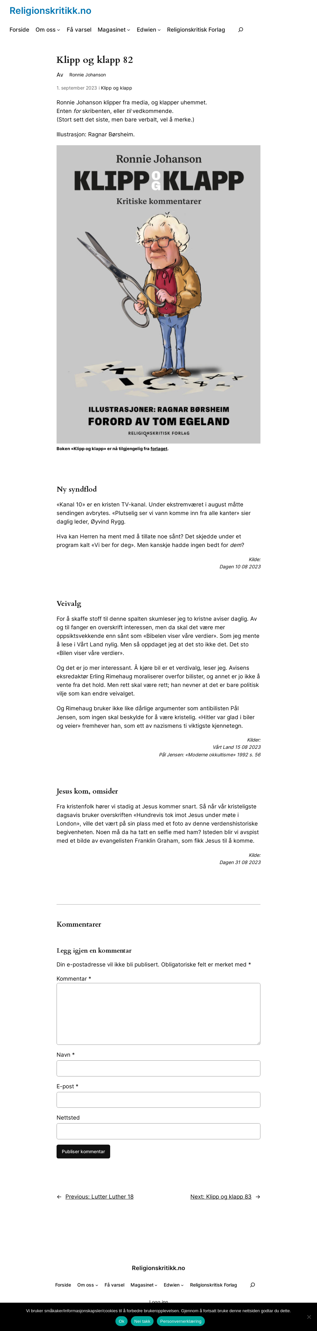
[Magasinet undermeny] (128, 29)
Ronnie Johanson (87, 74)
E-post (68, 1086)
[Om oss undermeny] (58, 29)
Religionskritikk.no (50, 10)
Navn (66, 1054)
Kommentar (74, 978)
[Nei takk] (308, 1317)
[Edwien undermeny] (159, 29)
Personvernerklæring (180, 1321)
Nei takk (142, 1321)
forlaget (159, 448)
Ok (121, 1321)
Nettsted (68, 1117)
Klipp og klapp (116, 88)
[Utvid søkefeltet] (241, 29)
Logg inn (158, 1302)
